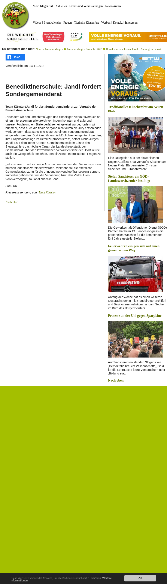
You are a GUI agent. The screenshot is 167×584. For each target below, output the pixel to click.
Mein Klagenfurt (43, 6)
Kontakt (117, 22)
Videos (37, 22)
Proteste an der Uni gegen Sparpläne (135, 315)
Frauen (67, 22)
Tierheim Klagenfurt (86, 22)
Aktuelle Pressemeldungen (49, 49)
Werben (105, 22)
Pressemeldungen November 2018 (84, 49)
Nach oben (12, 202)
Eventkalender (52, 22)
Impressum (131, 22)
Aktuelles (61, 6)
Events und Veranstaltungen (86, 6)
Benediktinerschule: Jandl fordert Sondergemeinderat (133, 49)
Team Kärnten (47, 192)
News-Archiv (113, 6)
